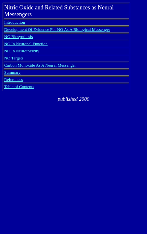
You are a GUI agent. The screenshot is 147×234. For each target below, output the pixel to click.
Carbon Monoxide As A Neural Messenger (40, 65)
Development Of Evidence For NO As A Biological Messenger (57, 29)
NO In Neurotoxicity (21, 50)
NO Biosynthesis (18, 36)
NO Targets (14, 58)
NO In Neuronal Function (26, 43)
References (13, 79)
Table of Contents (19, 86)
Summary (12, 72)
